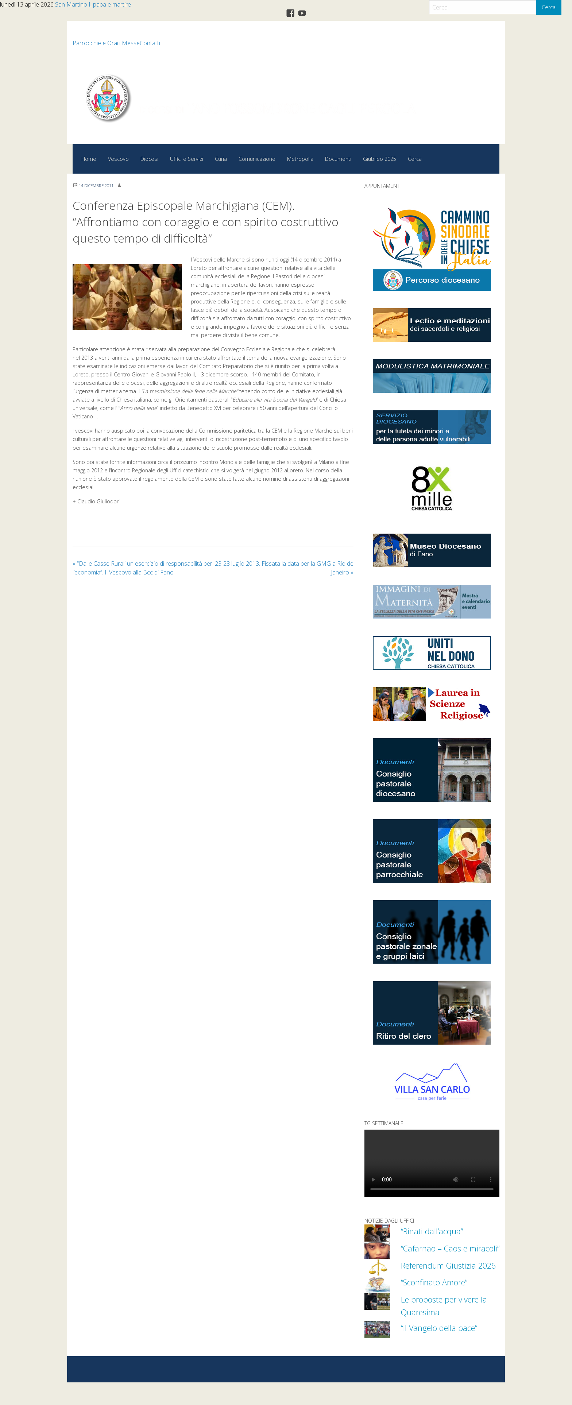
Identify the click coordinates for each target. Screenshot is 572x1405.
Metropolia (300, 158)
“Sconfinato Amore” (440, 1304)
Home (88, 158)
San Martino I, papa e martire (93, 4)
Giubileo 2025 (379, 158)
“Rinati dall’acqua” (436, 1230)
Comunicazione (257, 158)
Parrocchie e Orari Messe (106, 43)
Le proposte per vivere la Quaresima (446, 1328)
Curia (221, 158)
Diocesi (149, 158)
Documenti (338, 158)
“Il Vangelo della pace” (445, 1350)
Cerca (549, 7)
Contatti (150, 43)
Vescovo (118, 158)
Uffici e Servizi (186, 158)
